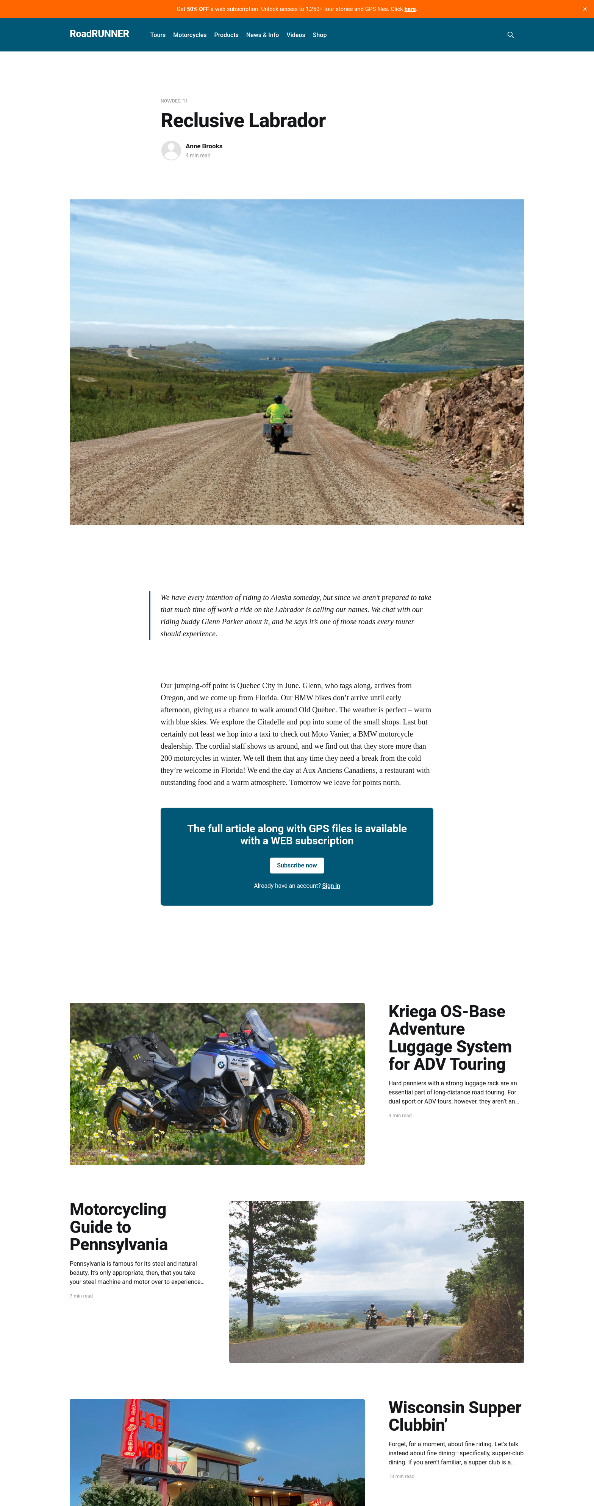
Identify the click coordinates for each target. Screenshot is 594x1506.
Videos (295, 35)
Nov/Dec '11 (174, 101)
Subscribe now (297, 865)
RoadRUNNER (99, 34)
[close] (585, 9)
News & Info (262, 35)
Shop (320, 35)
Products (226, 35)
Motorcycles (189, 35)
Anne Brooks (204, 146)
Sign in (331, 885)
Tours (158, 35)
